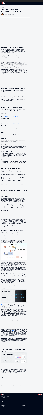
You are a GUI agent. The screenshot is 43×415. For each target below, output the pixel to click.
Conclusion (33, 47)
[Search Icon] (41, 5)
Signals (22, 399)
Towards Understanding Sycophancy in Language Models (13, 164)
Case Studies (33, 397)
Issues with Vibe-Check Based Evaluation (36, 37)
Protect (12, 330)
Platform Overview (23, 397)
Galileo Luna (3, 304)
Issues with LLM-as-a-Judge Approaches (35, 39)
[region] (21, 1)
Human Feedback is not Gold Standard (11, 58)
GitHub (3, 408)
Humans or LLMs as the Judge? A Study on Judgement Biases (13, 123)
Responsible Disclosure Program (25, 407)
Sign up (32, 408)
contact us (6, 386)
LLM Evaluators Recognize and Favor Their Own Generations (13, 116)
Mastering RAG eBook (34, 399)
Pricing (14, 3)
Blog (32, 398)
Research (33, 407)
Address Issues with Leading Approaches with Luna (35, 46)
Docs (12, 3)
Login (30, 3)
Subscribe (36, 49)
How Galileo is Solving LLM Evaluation (36, 44)
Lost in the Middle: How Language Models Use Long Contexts (13, 158)
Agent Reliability (23, 398)
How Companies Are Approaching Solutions (35, 43)
